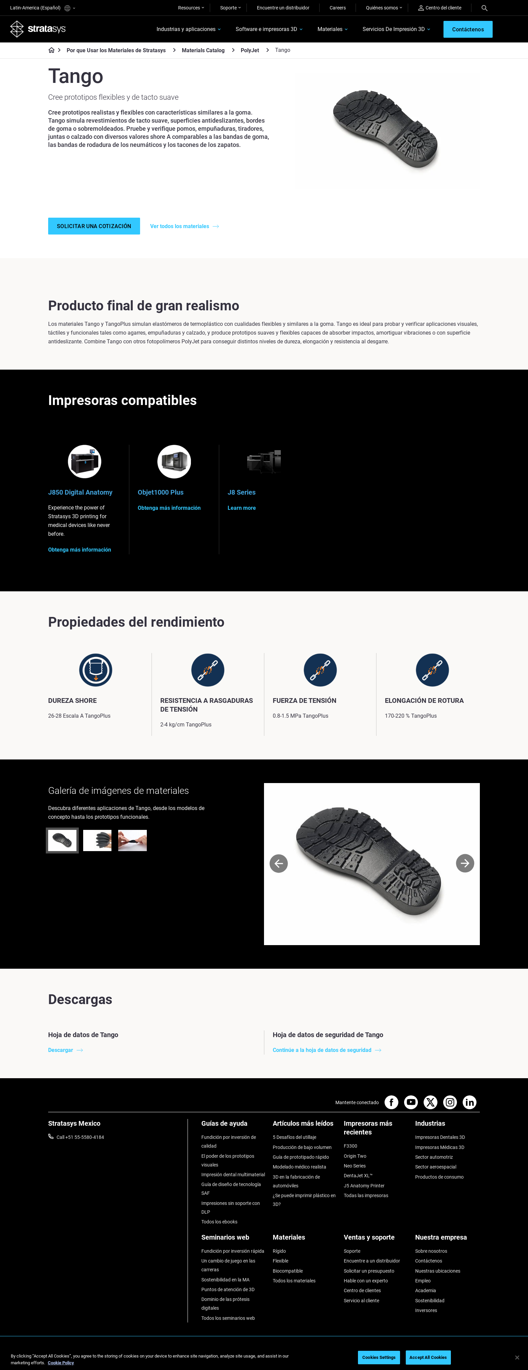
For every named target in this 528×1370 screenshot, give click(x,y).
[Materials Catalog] (233, 50)
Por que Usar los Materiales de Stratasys (116, 50)
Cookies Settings (379, 1357)
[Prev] (278, 864)
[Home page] (49, 50)
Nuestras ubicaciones (437, 1271)
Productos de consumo (439, 1177)
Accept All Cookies (428, 1357)
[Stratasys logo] (38, 29)
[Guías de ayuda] (233, 1126)
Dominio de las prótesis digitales (225, 1304)
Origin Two (355, 1156)
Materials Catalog (203, 50)
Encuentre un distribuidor (283, 7)
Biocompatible (288, 1271)
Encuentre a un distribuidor (372, 1261)
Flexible (280, 1261)
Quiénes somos (382, 7)
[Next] (465, 864)
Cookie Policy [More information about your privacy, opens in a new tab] (61, 1362)
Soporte (228, 7)
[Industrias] (447, 1126)
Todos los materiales (294, 1280)
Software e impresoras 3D (266, 29)
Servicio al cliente (361, 1300)
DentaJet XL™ (358, 1175)
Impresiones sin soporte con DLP (230, 1208)
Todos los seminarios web (228, 1318)
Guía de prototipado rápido (301, 1157)
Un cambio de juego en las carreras (228, 1265)
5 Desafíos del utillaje (294, 1137)
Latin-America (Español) (42, 8)
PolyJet (250, 50)
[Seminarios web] (233, 1240)
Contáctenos (428, 1261)
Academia (425, 1290)
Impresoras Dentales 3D (440, 1137)
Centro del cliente (439, 8)
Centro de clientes (362, 1290)
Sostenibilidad (429, 1300)
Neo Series (355, 1166)
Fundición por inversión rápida (232, 1251)
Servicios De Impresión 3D (394, 29)
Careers (338, 7)
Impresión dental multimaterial (233, 1174)
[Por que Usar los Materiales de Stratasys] (174, 50)
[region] (264, 1358)
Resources (189, 7)
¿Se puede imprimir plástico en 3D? (304, 1200)
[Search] (484, 7)
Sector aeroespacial (435, 1167)
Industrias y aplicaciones (186, 29)
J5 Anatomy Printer (364, 1185)
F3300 (350, 1146)
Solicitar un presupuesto (369, 1271)
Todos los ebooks (219, 1221)
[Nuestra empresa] (447, 1240)
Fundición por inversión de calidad (228, 1141)
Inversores (426, 1310)
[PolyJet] (267, 50)
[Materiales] (305, 1240)
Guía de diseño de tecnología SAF (231, 1189)
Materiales (330, 29)
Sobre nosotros (431, 1251)
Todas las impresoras (366, 1195)
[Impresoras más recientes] (376, 1130)
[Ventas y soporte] (376, 1240)
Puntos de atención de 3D (228, 1289)
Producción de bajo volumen (302, 1147)
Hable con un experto (366, 1280)
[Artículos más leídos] (305, 1126)
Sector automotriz (434, 1157)
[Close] (517, 1357)
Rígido (279, 1251)
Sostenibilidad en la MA (225, 1279)
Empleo (423, 1280)
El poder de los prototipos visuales (227, 1160)
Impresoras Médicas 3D (439, 1147)
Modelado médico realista (299, 1167)
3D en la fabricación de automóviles (296, 1181)
